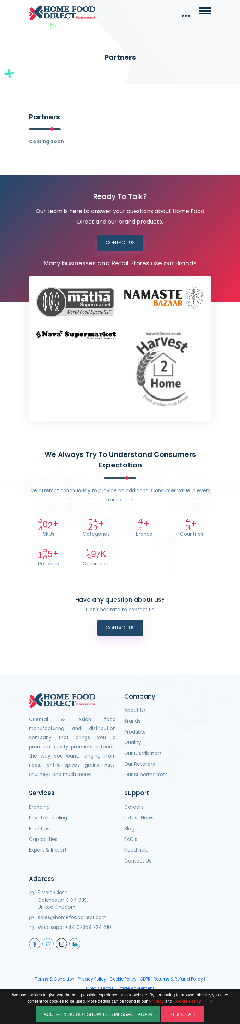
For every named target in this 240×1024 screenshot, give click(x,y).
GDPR (145, 979)
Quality (132, 742)
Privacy (156, 1008)
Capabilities (43, 839)
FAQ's (130, 839)
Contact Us (120, 242)
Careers (134, 807)
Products (134, 732)
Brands (132, 721)
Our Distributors (143, 753)
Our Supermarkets (146, 774)
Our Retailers (139, 764)
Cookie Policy (123, 979)
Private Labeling (48, 817)
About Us (135, 710)
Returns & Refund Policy (178, 979)
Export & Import (48, 850)
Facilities (39, 828)
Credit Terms (100, 988)
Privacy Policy (92, 979)
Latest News (139, 817)
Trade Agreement (135, 988)
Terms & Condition (54, 979)
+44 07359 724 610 (88, 927)
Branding (39, 807)
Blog (129, 828)
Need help (136, 850)
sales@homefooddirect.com (72, 917)
